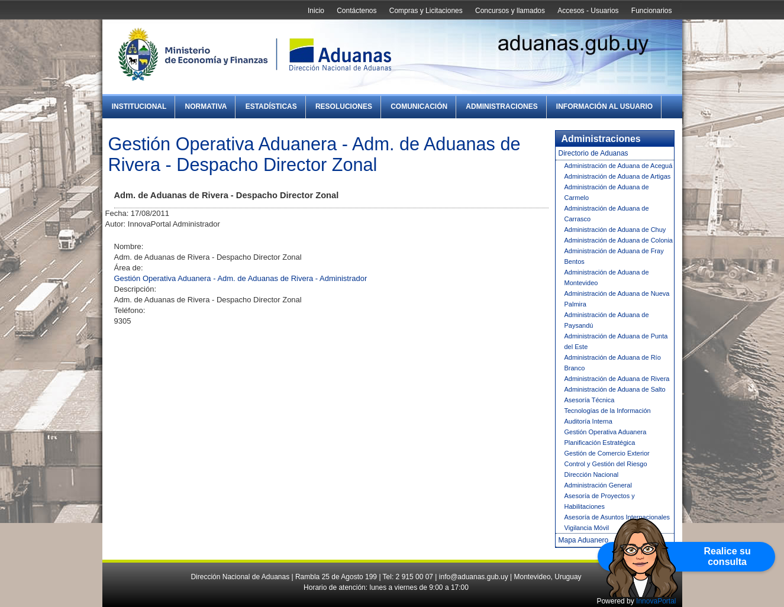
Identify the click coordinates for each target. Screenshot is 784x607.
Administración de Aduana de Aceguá (618, 165)
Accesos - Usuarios (587, 11)
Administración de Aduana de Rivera (617, 378)
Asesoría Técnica (589, 399)
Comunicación (419, 106)
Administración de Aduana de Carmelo (606, 192)
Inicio (316, 11)
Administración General (598, 485)
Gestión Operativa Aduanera (605, 431)
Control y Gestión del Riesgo (605, 463)
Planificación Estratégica (599, 442)
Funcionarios (651, 11)
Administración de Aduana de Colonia (618, 240)
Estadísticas (271, 106)
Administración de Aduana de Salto (615, 389)
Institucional (139, 106)
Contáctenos (356, 11)
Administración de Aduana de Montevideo (606, 277)
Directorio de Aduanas (593, 153)
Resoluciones (343, 106)
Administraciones (501, 106)
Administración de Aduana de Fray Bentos (614, 256)
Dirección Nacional (591, 474)
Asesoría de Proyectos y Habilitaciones (599, 501)
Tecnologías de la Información (607, 410)
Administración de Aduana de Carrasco (606, 213)
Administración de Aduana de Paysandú (606, 320)
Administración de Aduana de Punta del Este (616, 341)
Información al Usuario (604, 106)
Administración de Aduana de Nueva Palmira (617, 299)
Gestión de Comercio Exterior (607, 453)
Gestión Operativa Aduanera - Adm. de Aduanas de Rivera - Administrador (240, 278)
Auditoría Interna (588, 421)
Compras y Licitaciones (426, 11)
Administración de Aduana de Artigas (617, 176)
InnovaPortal (656, 601)
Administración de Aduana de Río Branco (612, 363)
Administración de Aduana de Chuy (615, 229)
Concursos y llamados (510, 11)
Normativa (206, 106)
